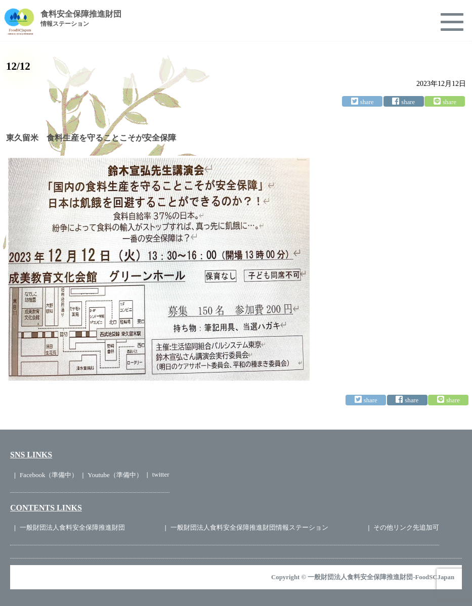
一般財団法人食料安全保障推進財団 (72, 527)
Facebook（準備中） (49, 475)
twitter (160, 474)
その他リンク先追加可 (406, 527)
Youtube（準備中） (115, 475)
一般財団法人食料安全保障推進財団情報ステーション (249, 527)
